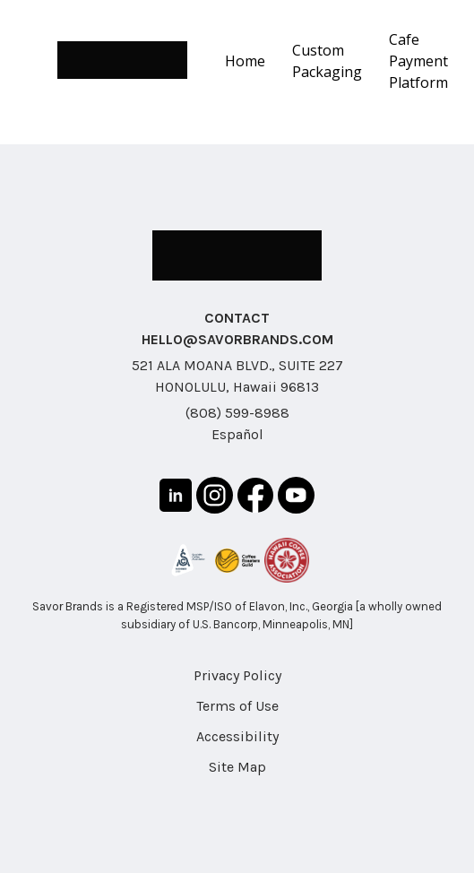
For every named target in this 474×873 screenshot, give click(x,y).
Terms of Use (237, 705)
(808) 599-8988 (237, 412)
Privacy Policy (237, 675)
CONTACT (237, 317)
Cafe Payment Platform (418, 61)
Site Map (237, 766)
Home (245, 61)
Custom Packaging (327, 61)
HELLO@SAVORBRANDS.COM (237, 339)
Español (237, 434)
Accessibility (237, 736)
